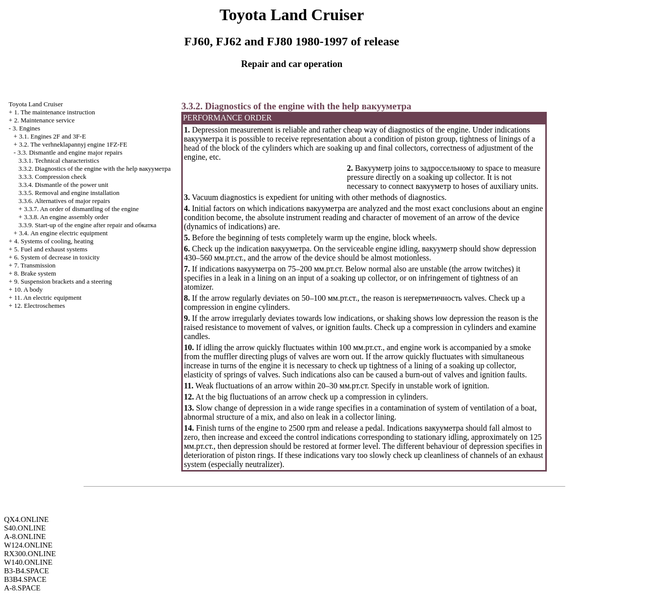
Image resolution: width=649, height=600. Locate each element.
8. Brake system (35, 273)
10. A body (28, 289)
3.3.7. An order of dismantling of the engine (81, 209)
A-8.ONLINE (25, 536)
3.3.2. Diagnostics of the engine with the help (95, 168)
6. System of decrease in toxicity (57, 257)
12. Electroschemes (39, 305)
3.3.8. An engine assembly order (66, 217)
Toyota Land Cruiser (35, 104)
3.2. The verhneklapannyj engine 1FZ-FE (73, 144)
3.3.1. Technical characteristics (59, 160)
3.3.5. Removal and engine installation (69, 192)
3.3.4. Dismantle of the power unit (63, 184)
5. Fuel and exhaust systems (51, 249)
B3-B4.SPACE (26, 571)
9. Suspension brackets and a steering (63, 281)
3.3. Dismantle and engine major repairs (70, 152)
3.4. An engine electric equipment (63, 233)
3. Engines (26, 128)
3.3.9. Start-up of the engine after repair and (88, 225)
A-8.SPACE (22, 588)
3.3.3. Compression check (53, 176)
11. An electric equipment (48, 297)
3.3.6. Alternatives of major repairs (64, 201)
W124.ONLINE (28, 545)
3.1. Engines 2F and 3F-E (52, 136)
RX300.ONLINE (30, 554)
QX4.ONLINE (26, 519)
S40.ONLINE (25, 528)
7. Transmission (34, 265)
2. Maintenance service (44, 120)
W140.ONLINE (28, 562)
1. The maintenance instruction (54, 112)
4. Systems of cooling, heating (53, 241)
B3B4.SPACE (25, 579)
